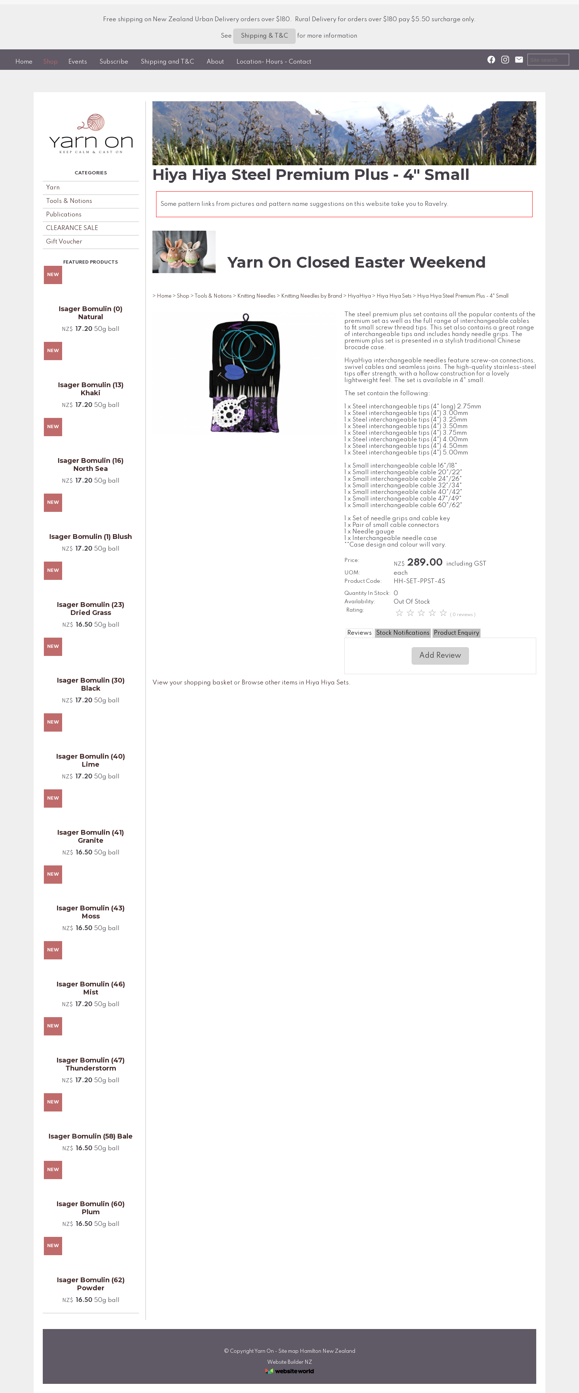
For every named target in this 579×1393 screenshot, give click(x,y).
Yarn (53, 188)
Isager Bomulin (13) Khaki (91, 389)
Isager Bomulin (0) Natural (90, 313)
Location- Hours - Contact (273, 62)
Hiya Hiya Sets (394, 296)
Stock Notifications (402, 633)
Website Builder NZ (289, 1362)
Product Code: (363, 581)
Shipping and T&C (167, 62)
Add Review (440, 656)
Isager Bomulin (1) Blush (90, 537)
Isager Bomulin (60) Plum (91, 1208)
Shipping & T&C (264, 36)
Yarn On (264, 1351)
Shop (50, 62)
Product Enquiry (456, 633)
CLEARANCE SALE (72, 228)
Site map (289, 1351)
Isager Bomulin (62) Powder (91, 1284)
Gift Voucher (64, 242)
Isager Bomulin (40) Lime (90, 760)
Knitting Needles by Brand (311, 296)
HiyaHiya (359, 296)
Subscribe (113, 62)
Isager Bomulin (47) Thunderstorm (91, 1064)
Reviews (359, 633)
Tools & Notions (69, 201)
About (215, 62)
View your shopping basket (192, 683)
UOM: (352, 573)
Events (77, 62)
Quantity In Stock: (367, 593)
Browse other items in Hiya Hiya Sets (295, 683)
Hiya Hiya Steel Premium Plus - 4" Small (462, 296)
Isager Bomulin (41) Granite (90, 836)
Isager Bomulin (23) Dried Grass (90, 609)
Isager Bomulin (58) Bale (91, 1136)
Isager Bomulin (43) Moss (91, 912)
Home (24, 62)
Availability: (359, 602)
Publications (64, 215)
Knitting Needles (256, 296)
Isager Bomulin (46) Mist (91, 988)
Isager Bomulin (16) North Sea (91, 465)
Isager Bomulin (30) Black (91, 684)
